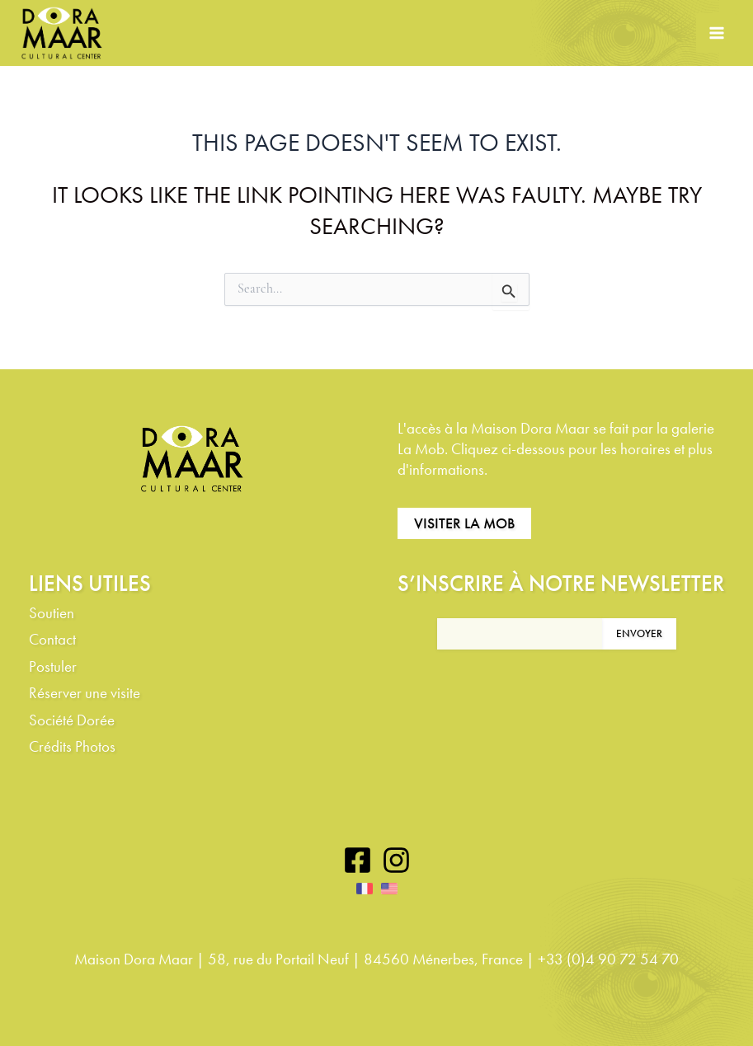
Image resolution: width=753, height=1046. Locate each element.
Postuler (53, 667)
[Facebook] (357, 860)
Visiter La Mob (464, 523)
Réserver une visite (84, 693)
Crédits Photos (72, 747)
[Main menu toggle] (716, 33)
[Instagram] (396, 860)
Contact (52, 640)
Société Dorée (72, 720)
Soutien (51, 613)
